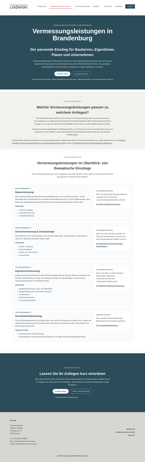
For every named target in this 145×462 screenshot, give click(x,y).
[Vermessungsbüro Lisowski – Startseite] (18, 6)
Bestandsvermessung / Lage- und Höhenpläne (35, 289)
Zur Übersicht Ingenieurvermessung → (111, 286)
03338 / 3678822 (83, 397)
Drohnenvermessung (26, 297)
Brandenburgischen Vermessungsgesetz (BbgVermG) (93, 143)
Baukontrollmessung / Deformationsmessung (35, 291)
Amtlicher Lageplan (26, 210)
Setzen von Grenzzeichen (28, 252)
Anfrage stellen (62, 74)
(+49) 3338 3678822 (20, 438)
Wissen (97, 6)
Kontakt (131, 435)
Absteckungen (24, 294)
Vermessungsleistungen (61, 6)
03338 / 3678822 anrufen (81, 391)
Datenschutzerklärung (125, 432)
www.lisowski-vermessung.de (24, 441)
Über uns (108, 6)
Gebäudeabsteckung (26, 216)
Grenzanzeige (24, 255)
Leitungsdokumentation (27, 300)
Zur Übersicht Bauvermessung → (109, 204)
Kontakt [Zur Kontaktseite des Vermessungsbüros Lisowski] (130, 6)
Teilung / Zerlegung (26, 246)
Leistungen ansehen (81, 74)
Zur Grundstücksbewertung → (107, 325)
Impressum (130, 429)
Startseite (42, 6)
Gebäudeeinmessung (27, 213)
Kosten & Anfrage (82, 6)
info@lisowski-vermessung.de (26, 444)
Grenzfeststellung (25, 249)
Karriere (118, 6)
